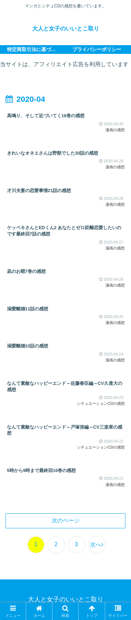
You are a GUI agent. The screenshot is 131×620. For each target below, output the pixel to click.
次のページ (66, 520)
